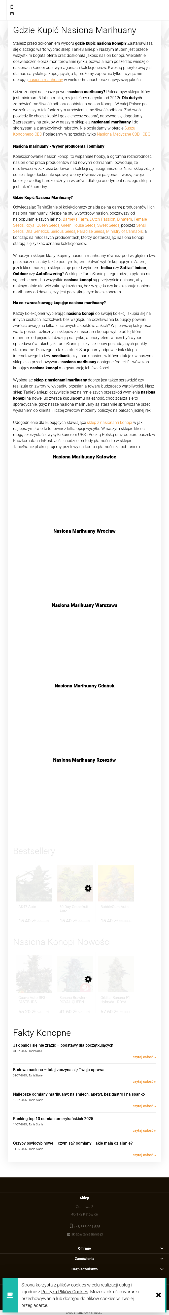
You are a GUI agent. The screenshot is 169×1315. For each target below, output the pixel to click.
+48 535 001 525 (87, 1227)
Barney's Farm (75, 219)
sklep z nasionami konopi (109, 422)
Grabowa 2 (84, 1207)
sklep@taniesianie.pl (87, 1234)
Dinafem (124, 219)
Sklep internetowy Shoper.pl (84, 1312)
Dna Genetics (37, 231)
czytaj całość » (144, 1057)
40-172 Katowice (84, 1214)
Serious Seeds (63, 231)
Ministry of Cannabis (124, 231)
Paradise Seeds (90, 231)
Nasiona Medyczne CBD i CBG (123, 134)
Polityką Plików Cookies (64, 1291)
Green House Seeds (78, 225)
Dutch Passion (102, 219)
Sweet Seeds (108, 225)
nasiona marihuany (45, 79)
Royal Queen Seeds (42, 225)
